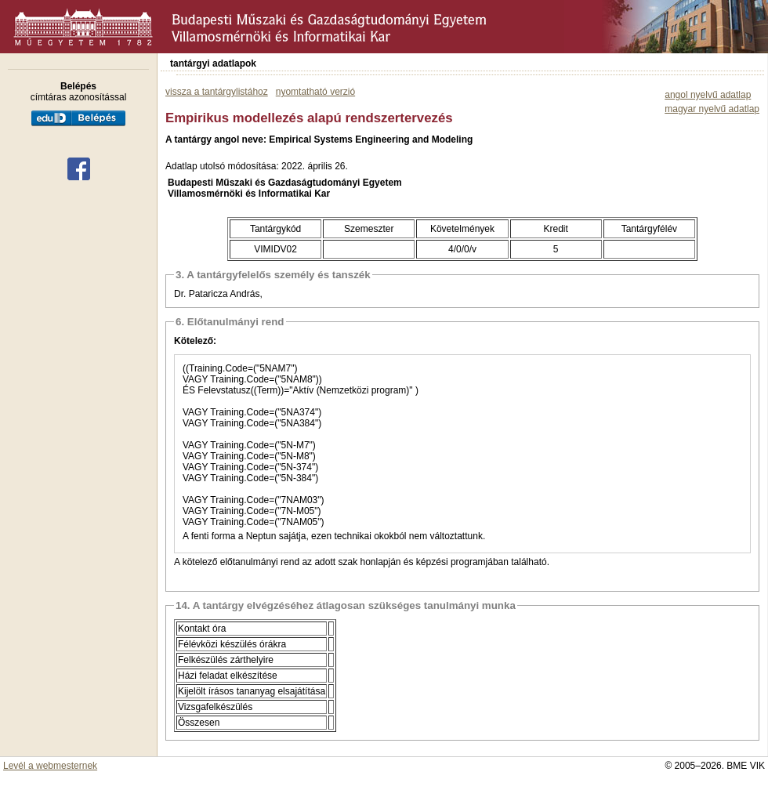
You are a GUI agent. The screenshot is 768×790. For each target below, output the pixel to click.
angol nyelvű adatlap (708, 94)
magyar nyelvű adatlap (712, 108)
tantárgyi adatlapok (213, 63)
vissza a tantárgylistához (216, 91)
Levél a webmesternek (50, 765)
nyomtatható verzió (315, 91)
